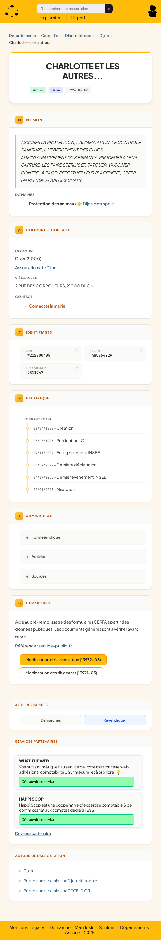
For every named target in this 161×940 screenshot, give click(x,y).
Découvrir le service (38, 781)
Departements (22, 35)
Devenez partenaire (33, 833)
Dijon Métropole (80, 35)
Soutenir (107, 927)
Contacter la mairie (47, 305)
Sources (39, 576)
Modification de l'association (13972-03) (63, 659)
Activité (38, 556)
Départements (134, 927)
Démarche (60, 927)
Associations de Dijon (35, 267)
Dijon (104, 35)
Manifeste (84, 927)
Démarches (51, 720)
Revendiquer (115, 720)
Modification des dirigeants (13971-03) (61, 672)
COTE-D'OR (50, 35)
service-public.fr (55, 645)
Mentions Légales (27, 927)
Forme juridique (46, 537)
